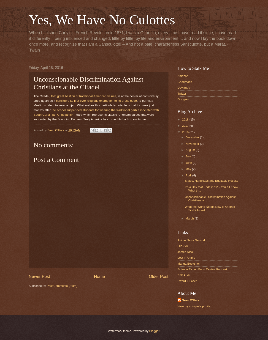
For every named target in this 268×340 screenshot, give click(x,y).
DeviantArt (184, 87)
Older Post (158, 276)
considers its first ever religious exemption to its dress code (96, 100)
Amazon (183, 76)
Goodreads (185, 82)
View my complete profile (194, 306)
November (193, 143)
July (189, 156)
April (189, 175)
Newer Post (39, 276)
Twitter (182, 93)
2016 (185, 132)
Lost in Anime (186, 257)
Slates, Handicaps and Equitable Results (211, 180)
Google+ (183, 99)
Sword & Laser (187, 281)
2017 (185, 125)
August (191, 150)
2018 (185, 119)
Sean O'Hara (191, 300)
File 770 (183, 246)
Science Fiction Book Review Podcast (202, 269)
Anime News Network (192, 240)
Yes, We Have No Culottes (102, 19)
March (190, 218)
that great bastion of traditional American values (83, 96)
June (189, 163)
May (189, 169)
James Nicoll (186, 252)
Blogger (154, 331)
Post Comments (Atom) (62, 286)
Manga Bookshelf (189, 263)
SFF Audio (184, 275)
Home (99, 276)
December (193, 137)
